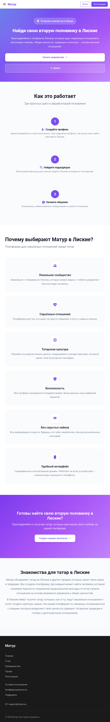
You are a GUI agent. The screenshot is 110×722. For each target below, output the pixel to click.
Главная (9, 656)
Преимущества (12, 666)
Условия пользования (16, 684)
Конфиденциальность (16, 689)
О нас (8, 661)
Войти (85, 4)
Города (8, 671)
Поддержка (11, 695)
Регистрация (100, 4)
